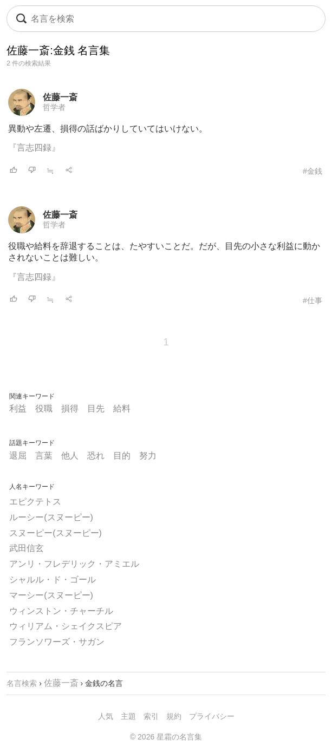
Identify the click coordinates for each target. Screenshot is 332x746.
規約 (173, 716)
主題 (128, 716)
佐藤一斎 (60, 97)
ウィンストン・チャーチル (61, 611)
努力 (148, 455)
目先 (96, 408)
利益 (18, 408)
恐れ (96, 455)
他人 (70, 455)
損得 (70, 408)
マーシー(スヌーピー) (51, 595)
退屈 (18, 455)
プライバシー (212, 716)
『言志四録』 (34, 147)
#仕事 (312, 300)
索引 (151, 716)
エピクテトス (35, 501)
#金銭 (312, 171)
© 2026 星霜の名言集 (166, 736)
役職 (44, 408)
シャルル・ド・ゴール (52, 579)
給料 (122, 408)
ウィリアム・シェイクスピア (65, 626)
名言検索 (21, 683)
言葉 (44, 455)
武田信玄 (26, 548)
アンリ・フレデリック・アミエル (74, 563)
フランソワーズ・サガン (57, 641)
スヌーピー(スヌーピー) (55, 533)
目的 (122, 455)
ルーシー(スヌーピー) (51, 517)
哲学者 (54, 107)
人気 (105, 716)
